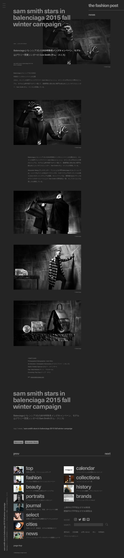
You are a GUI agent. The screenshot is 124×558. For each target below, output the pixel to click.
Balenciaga (19, 442)
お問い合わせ (85, 532)
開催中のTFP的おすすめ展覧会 (78, 511)
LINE (88, 519)
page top (18, 545)
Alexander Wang (32, 442)
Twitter (79, 519)
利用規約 (101, 532)
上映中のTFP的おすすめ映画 (77, 507)
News (92, 14)
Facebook (84, 519)
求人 (94, 532)
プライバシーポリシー (71, 536)
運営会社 (67, 532)
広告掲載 (75, 532)
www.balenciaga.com (37, 377)
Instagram (75, 519)
